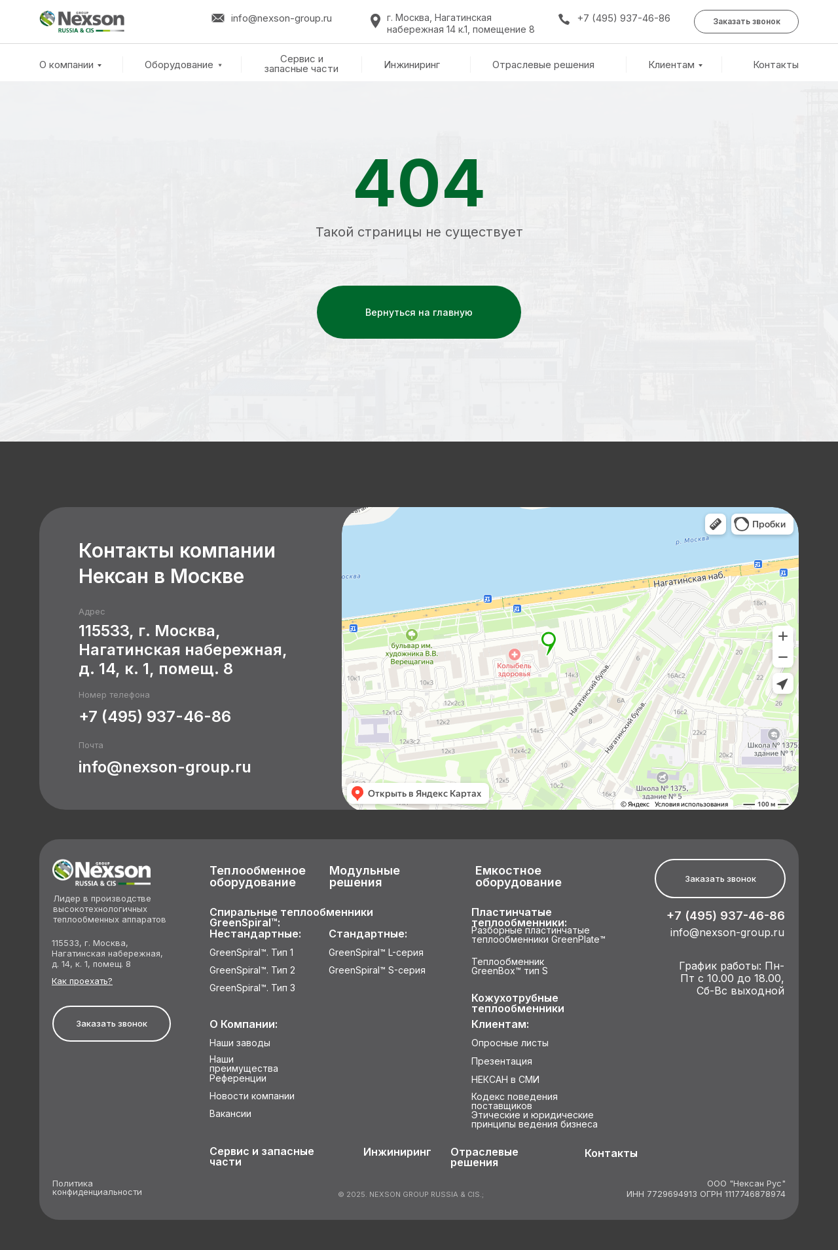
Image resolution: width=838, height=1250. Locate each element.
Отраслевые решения (543, 65)
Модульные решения (364, 877)
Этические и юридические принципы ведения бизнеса (534, 1119)
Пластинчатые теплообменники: (519, 917)
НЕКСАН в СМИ (505, 1080)
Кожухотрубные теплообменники (517, 1003)
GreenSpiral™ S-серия (377, 970)
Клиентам (671, 64)
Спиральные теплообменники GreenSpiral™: (291, 917)
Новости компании (252, 1096)
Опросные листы (510, 1043)
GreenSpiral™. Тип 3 (252, 988)
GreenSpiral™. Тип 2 (252, 970)
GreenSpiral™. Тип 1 (251, 953)
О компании (66, 64)
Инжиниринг (412, 65)
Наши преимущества (244, 1064)
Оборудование (179, 64)
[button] (746, 21)
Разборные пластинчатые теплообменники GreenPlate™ (538, 935)
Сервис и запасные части (301, 64)
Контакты (776, 65)
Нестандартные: (255, 933)
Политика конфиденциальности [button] (97, 1188)
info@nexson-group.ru (165, 766)
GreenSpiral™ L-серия (376, 953)
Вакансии (230, 1114)
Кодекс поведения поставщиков (514, 1101)
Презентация (501, 1062)
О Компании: (244, 1024)
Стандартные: (368, 933)
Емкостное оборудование (518, 877)
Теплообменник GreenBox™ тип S (509, 966)
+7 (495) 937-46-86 (623, 18)
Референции (238, 1079)
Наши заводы (240, 1043)
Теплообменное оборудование (258, 877)
